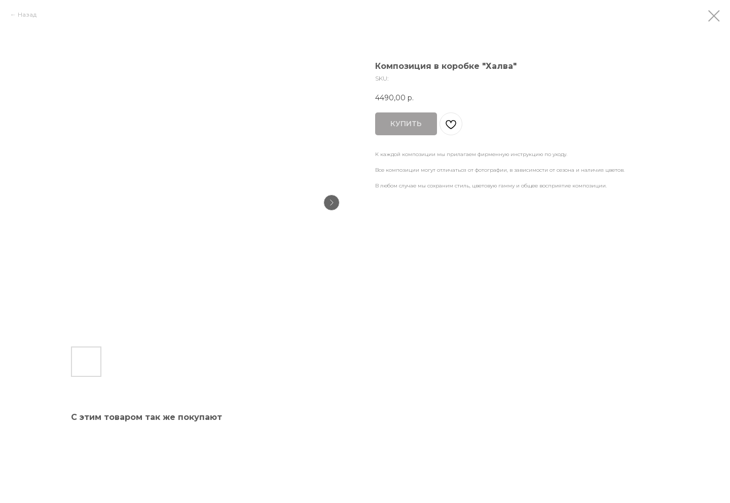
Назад (27, 14)
